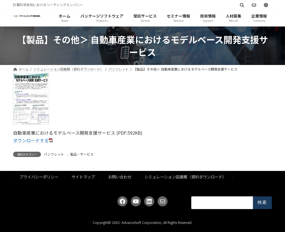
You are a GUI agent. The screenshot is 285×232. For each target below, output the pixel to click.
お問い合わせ (119, 177)
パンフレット (54, 154)
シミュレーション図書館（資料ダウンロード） (185, 177)
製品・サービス (82, 154)
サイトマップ (83, 177)
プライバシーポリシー (38, 177)
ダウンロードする (31, 140)
